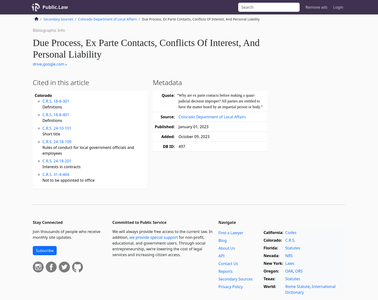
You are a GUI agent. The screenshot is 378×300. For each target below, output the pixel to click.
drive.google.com (48, 64)
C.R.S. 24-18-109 (56, 141)
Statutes (292, 248)
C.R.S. (290, 240)
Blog (222, 240)
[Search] (269, 7)
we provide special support (153, 237)
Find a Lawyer (230, 232)
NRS (289, 255)
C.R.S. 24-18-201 (56, 161)
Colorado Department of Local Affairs (107, 19)
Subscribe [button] (45, 250)
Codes (290, 232)
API (221, 256)
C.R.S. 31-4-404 (55, 174)
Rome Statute (297, 286)
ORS (299, 271)
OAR (289, 271)
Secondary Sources (58, 19)
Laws (289, 263)
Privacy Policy (230, 286)
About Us (226, 248)
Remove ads (316, 7)
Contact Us (228, 263)
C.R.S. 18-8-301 (55, 101)
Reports (225, 271)
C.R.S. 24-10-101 (56, 128)
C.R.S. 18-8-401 (55, 114)
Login (338, 7)
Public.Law (55, 7)
